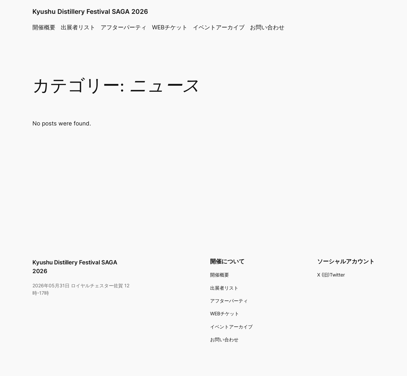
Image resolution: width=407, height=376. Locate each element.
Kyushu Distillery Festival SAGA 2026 (90, 12)
